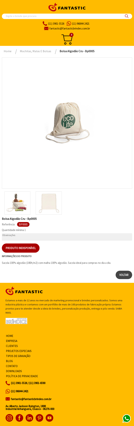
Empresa (11, 341)
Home (9, 336)
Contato (12, 366)
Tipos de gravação (18, 356)
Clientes (12, 346)
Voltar (123, 275)
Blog (9, 361)
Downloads (14, 371)
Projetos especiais (19, 351)
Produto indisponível (21, 248)
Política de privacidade (22, 376)
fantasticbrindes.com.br (69, 28)
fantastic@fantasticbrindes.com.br (31, 399)
